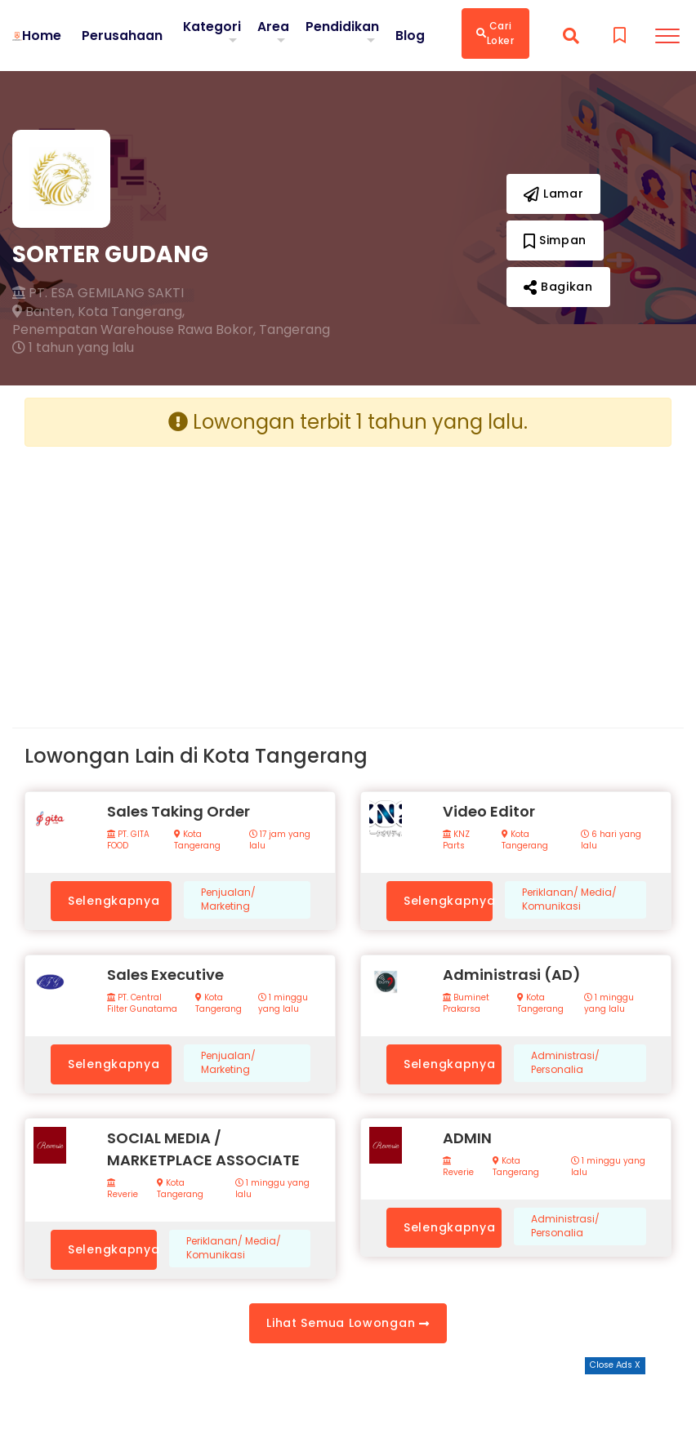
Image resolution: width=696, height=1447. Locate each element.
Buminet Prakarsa (466, 1003)
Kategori (211, 25)
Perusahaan (121, 35)
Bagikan (558, 286)
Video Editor (489, 811)
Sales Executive (165, 974)
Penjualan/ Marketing (228, 899)
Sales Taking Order (178, 811)
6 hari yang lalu (611, 840)
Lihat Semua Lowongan (347, 1323)
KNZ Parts (456, 840)
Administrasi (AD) (512, 974)
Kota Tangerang (197, 840)
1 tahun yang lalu (73, 348)
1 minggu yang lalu (283, 1003)
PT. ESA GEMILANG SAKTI (98, 293)
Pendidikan (342, 25)
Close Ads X (615, 1365)
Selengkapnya (113, 901)
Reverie (122, 1189)
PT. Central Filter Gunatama (142, 1003)
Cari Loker (495, 33)
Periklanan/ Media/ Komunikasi (569, 899)
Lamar (554, 193)
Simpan (555, 240)
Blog (410, 35)
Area (273, 25)
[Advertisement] (180, 574)
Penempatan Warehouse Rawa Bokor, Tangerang (171, 330)
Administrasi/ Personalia (565, 1062)
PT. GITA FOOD (128, 840)
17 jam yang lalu (279, 840)
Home (40, 35)
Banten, (43, 312)
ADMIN (467, 1138)
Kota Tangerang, (131, 312)
